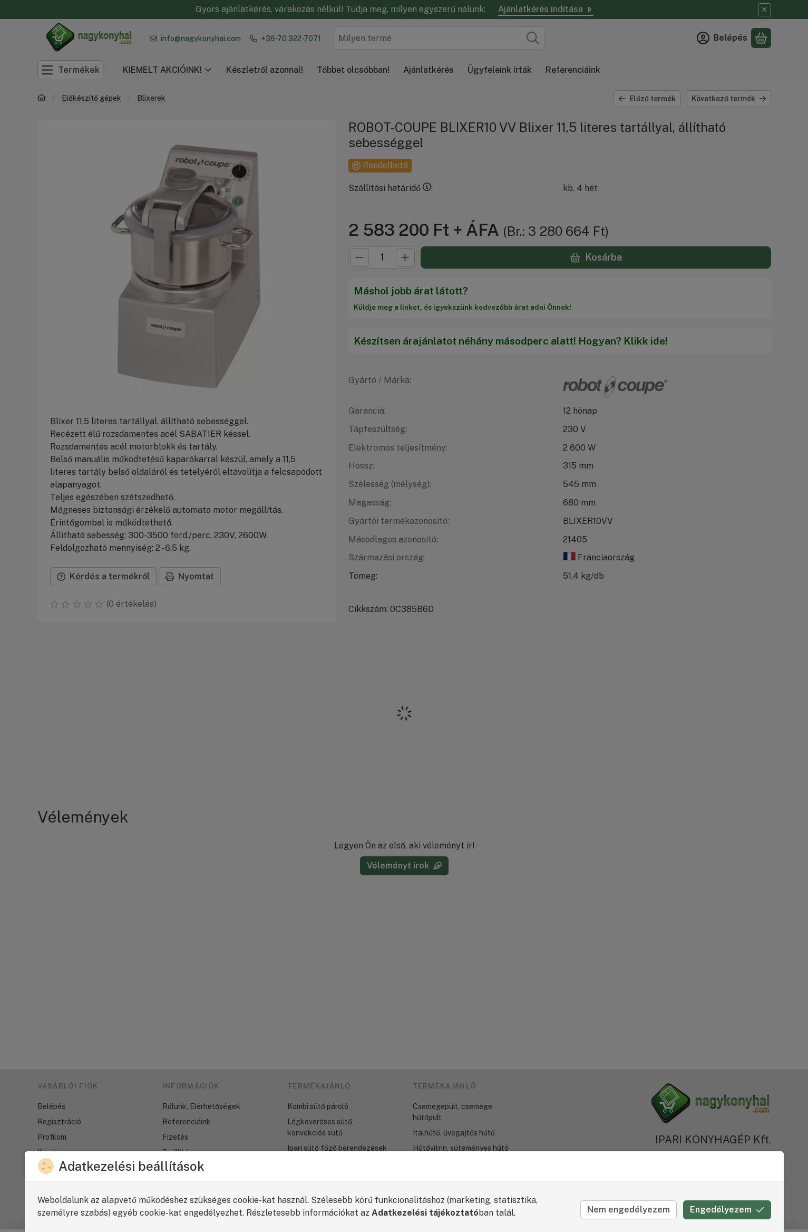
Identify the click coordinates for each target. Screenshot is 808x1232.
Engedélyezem (727, 1210)
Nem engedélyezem (628, 1210)
